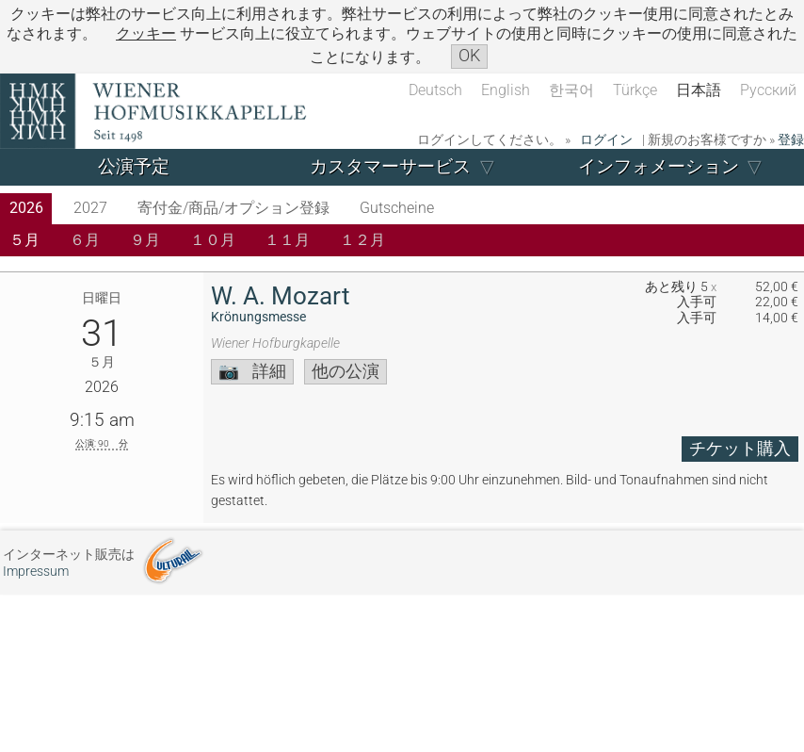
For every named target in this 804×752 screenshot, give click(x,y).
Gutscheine (397, 208)
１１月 (287, 240)
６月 (85, 240)
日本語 (698, 90)
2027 (90, 208)
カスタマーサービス (390, 166)
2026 (26, 208)
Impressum (36, 572)
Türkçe (635, 90)
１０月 (212, 240)
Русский (768, 90)
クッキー (146, 33)
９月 (145, 240)
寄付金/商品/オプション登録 (233, 208)
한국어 (571, 90)
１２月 (362, 240)
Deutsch (435, 90)
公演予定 (133, 166)
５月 (24, 240)
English (505, 90)
